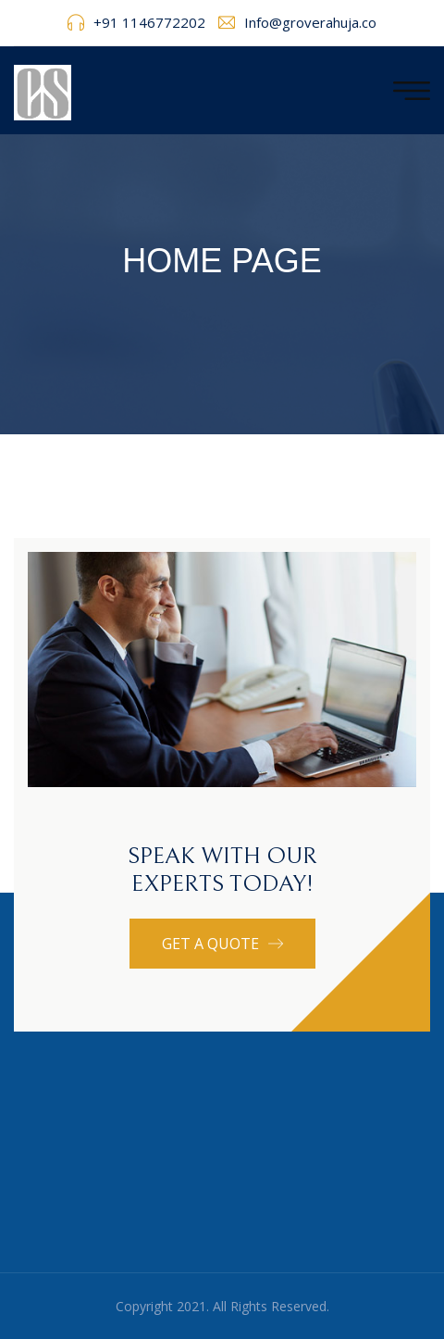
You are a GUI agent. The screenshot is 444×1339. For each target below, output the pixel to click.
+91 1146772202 (149, 22)
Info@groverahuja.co (310, 22)
